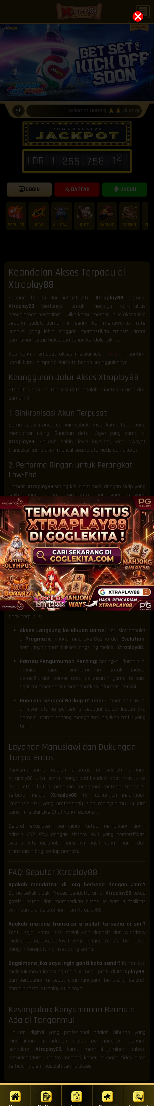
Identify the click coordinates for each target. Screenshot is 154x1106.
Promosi (108, 1098)
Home (15, 1098)
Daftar (46, 1098)
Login (77, 1098)
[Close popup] (138, 16)
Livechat (139, 1098)
